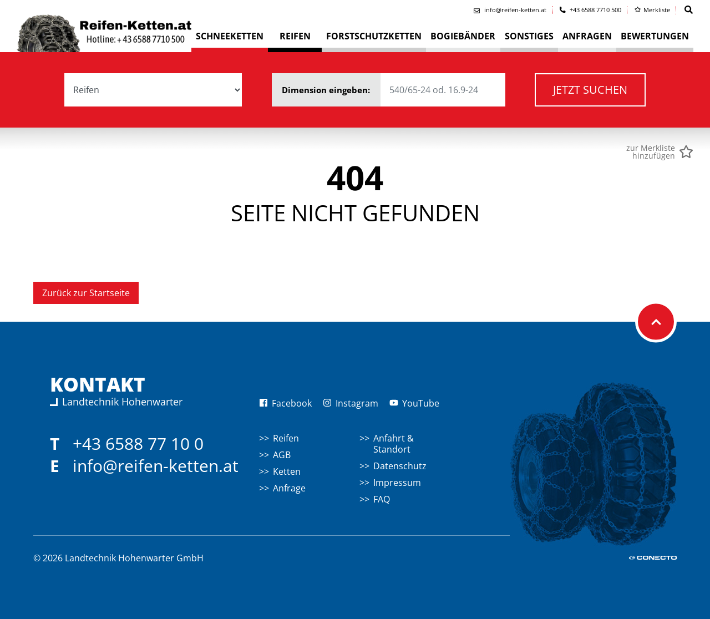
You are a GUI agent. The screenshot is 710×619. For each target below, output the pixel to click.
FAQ (381, 499)
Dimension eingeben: (393, 89)
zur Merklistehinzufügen (650, 152)
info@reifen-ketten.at (156, 465)
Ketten (287, 471)
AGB (282, 454)
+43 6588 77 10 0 (138, 443)
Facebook (285, 403)
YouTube (414, 403)
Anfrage (289, 488)
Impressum (397, 482)
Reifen (286, 438)
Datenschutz (400, 465)
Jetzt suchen (590, 89)
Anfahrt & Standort (393, 444)
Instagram (350, 403)
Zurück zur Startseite (86, 293)
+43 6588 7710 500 (591, 10)
